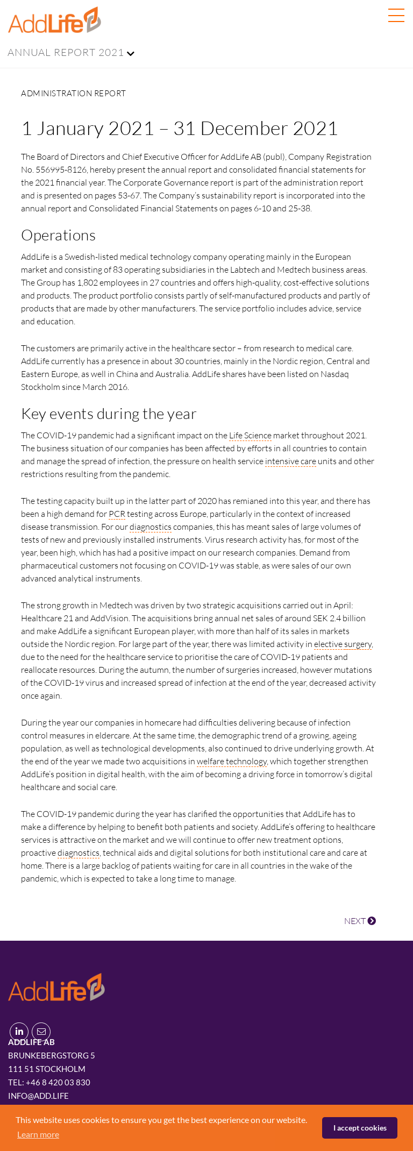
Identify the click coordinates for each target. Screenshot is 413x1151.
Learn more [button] (38, 1134)
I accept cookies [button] (360, 1127)
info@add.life (38, 1095)
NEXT (360, 920)
